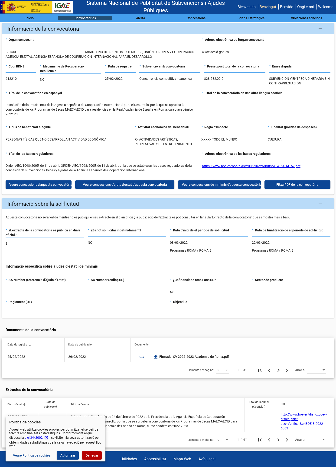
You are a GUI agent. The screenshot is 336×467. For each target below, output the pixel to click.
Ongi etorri (305, 7)
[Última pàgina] (287, 370)
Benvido (286, 7)
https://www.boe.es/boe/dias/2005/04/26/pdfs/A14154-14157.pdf (251, 166)
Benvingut (268, 7)
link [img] (142, 357)
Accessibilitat (155, 459)
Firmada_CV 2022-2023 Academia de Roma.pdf (191, 356)
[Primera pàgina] (259, 370)
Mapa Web (182, 459)
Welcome (325, 7)
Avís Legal (207, 459)
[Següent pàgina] (278, 370)
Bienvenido (247, 7)
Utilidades (129, 459)
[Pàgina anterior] (269, 370)
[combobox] (222, 370)
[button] (168, 28)
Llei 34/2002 (36, 437)
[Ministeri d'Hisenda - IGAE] (38, 7)
